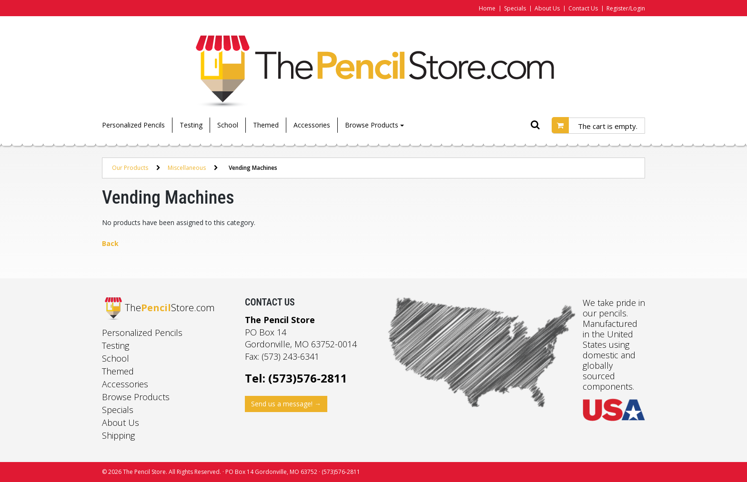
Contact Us (583, 8)
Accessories (311, 124)
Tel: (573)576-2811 (296, 378)
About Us (547, 8)
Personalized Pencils (133, 124)
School (227, 124)
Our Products (130, 168)
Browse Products (374, 124)
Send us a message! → (286, 403)
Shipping (118, 435)
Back (110, 243)
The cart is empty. (607, 126)
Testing (191, 124)
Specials (515, 8)
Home (487, 8)
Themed (266, 124)
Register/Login (625, 8)
